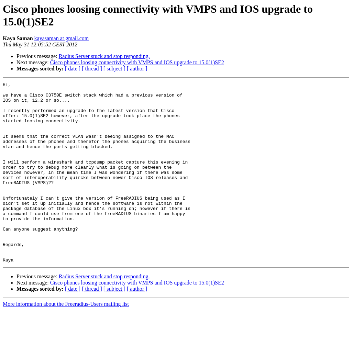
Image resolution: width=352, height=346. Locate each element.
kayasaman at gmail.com (61, 38)
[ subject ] (114, 68)
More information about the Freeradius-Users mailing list (66, 340)
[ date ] (72, 68)
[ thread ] (92, 68)
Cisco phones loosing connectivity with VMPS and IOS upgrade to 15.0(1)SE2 (137, 62)
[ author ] (137, 68)
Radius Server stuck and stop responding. (104, 56)
